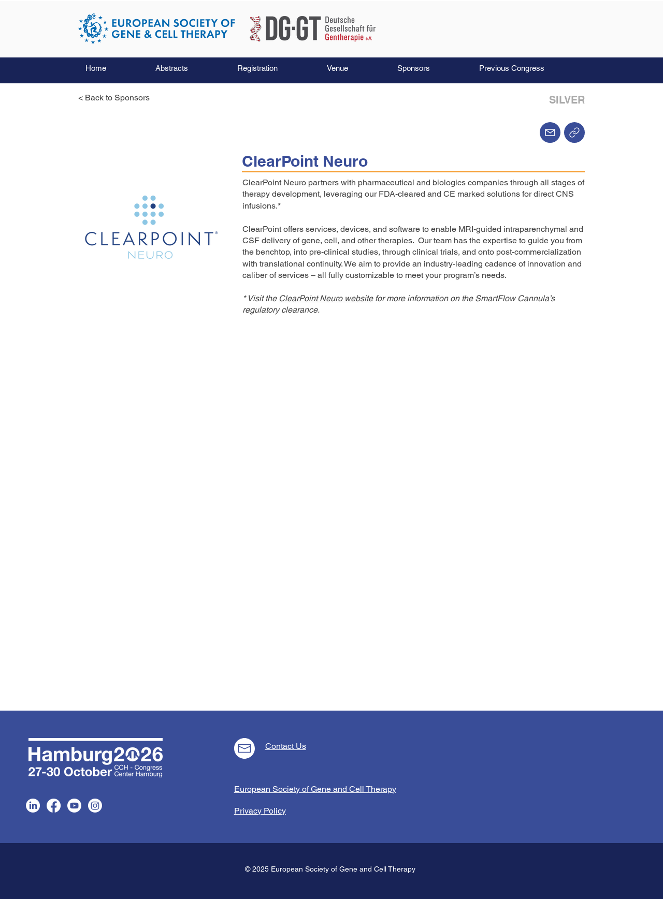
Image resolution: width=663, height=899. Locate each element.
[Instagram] (95, 806)
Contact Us (285, 746)
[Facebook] (54, 806)
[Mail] (550, 132)
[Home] (574, 132)
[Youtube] (74, 806)
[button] (188, 68)
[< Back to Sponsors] (117, 97)
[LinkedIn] (33, 806)
